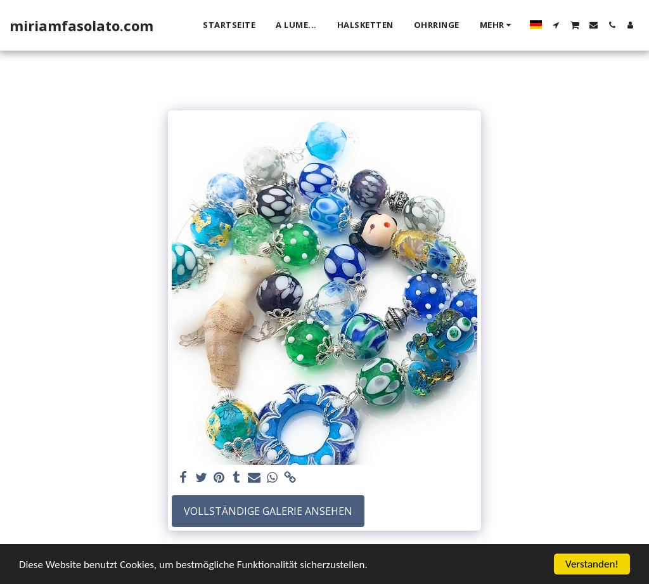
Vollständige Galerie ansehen (268, 511)
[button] (556, 25)
